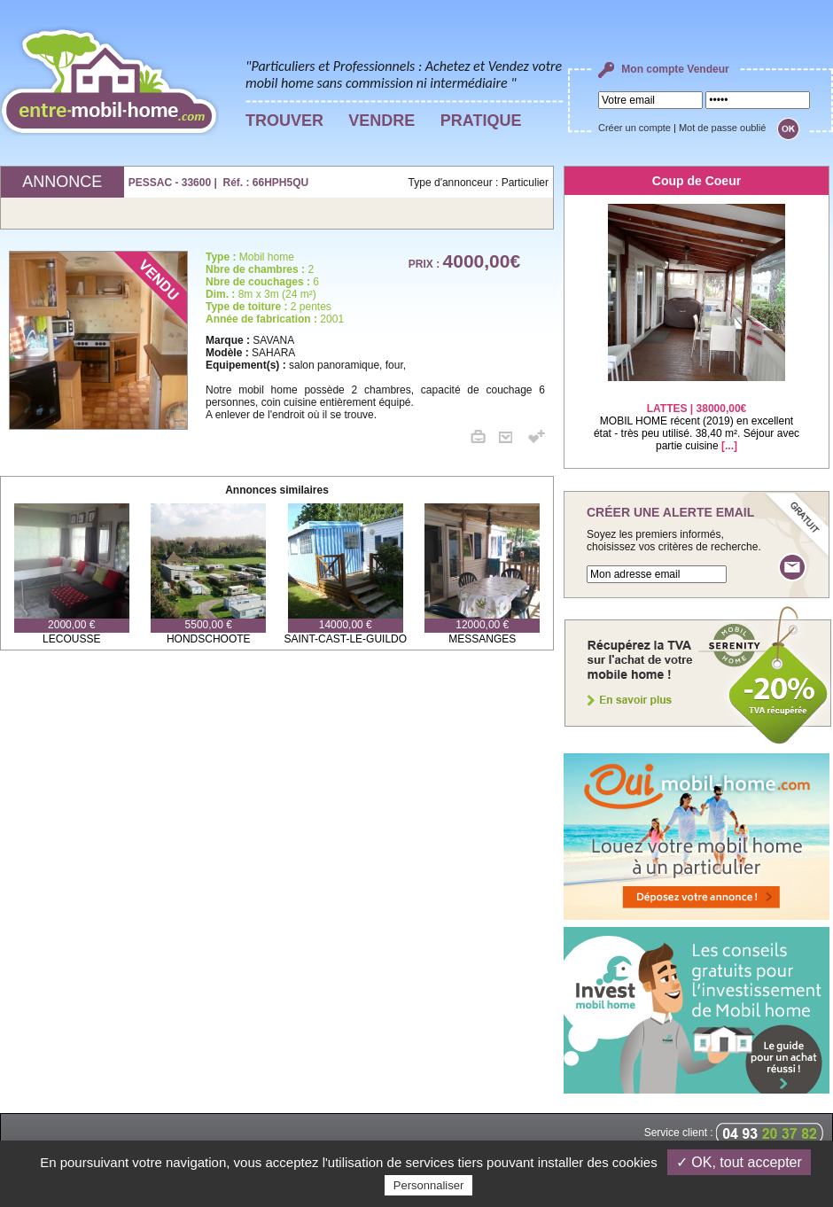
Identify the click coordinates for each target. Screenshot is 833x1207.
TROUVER (284, 120)
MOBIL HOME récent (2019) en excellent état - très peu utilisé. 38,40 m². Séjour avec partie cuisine (696, 416)
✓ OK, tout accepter (739, 1162)
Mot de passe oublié (722, 127)
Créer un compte (634, 127)
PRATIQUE (481, 120)
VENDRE (381, 120)
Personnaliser (428, 1185)
